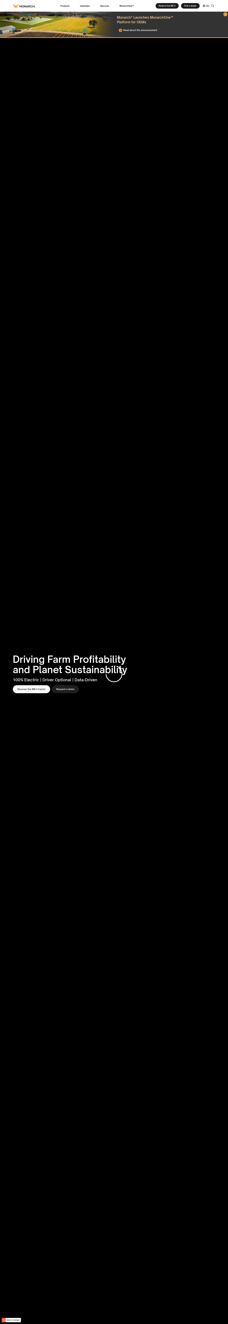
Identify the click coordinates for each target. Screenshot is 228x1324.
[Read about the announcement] (138, 30)
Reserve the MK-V (167, 6)
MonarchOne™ (127, 6)
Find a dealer (190, 6)
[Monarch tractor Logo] (24, 6)
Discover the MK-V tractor (31, 689)
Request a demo (65, 689)
